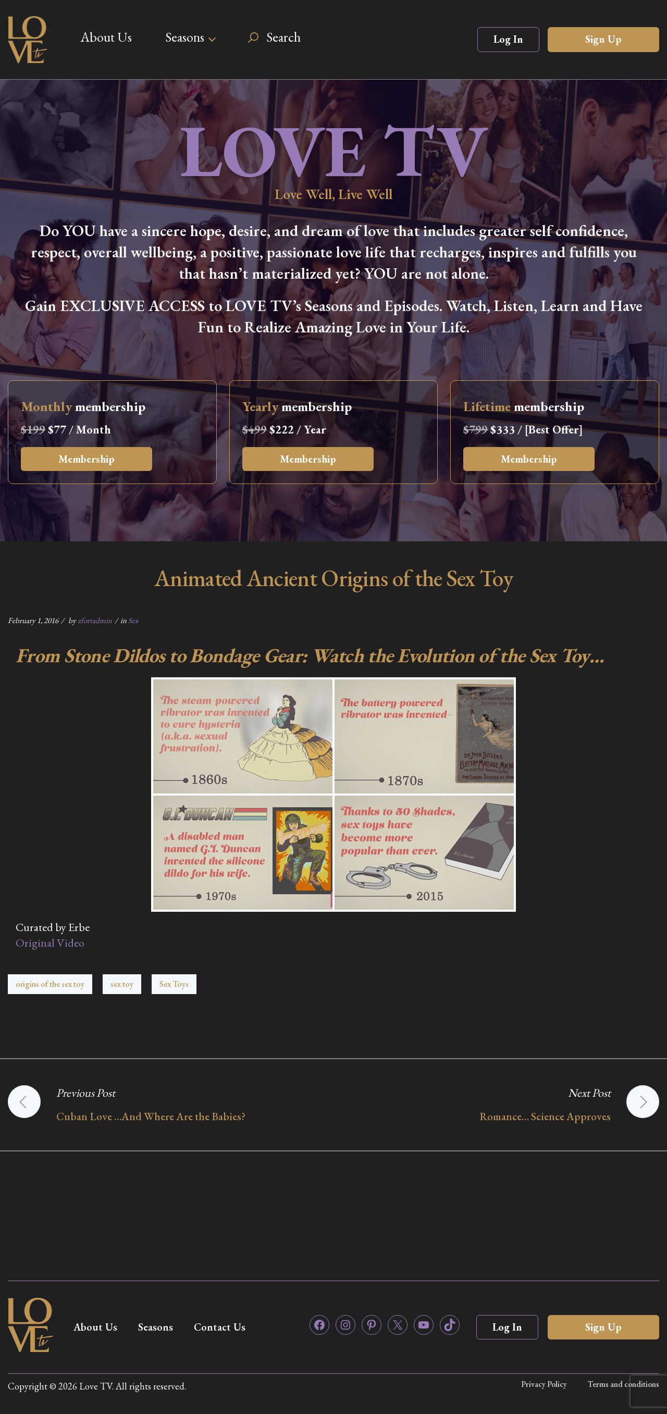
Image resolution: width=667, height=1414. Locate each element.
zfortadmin (95, 620)
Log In (508, 39)
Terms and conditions (623, 1384)
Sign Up (603, 39)
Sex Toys (174, 983)
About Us (106, 37)
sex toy (121, 983)
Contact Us (219, 1327)
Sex (133, 620)
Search (283, 37)
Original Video (50, 942)
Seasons (184, 37)
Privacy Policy (544, 1384)
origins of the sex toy (50, 983)
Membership (86, 459)
